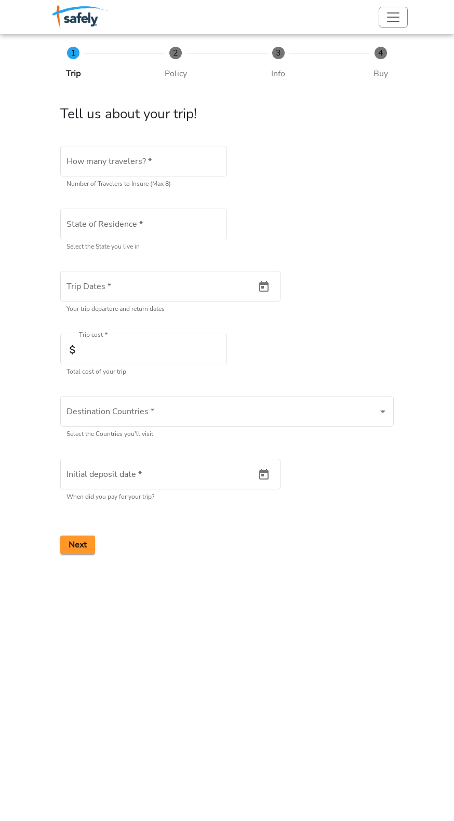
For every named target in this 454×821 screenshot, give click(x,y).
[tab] (73, 63)
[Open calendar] (263, 287)
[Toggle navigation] (393, 17)
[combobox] (143, 226)
